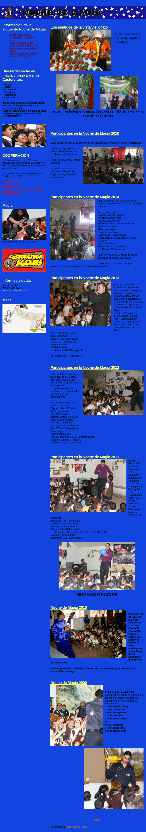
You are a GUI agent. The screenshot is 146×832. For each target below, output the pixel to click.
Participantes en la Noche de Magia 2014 (84, 197)
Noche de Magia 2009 (68, 682)
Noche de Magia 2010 (68, 607)
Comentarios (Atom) (77, 826)
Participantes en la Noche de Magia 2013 (84, 278)
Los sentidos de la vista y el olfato (79, 27)
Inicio (97, 819)
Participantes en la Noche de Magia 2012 (84, 367)
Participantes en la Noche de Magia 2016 (84, 133)
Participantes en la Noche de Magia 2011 (84, 457)
